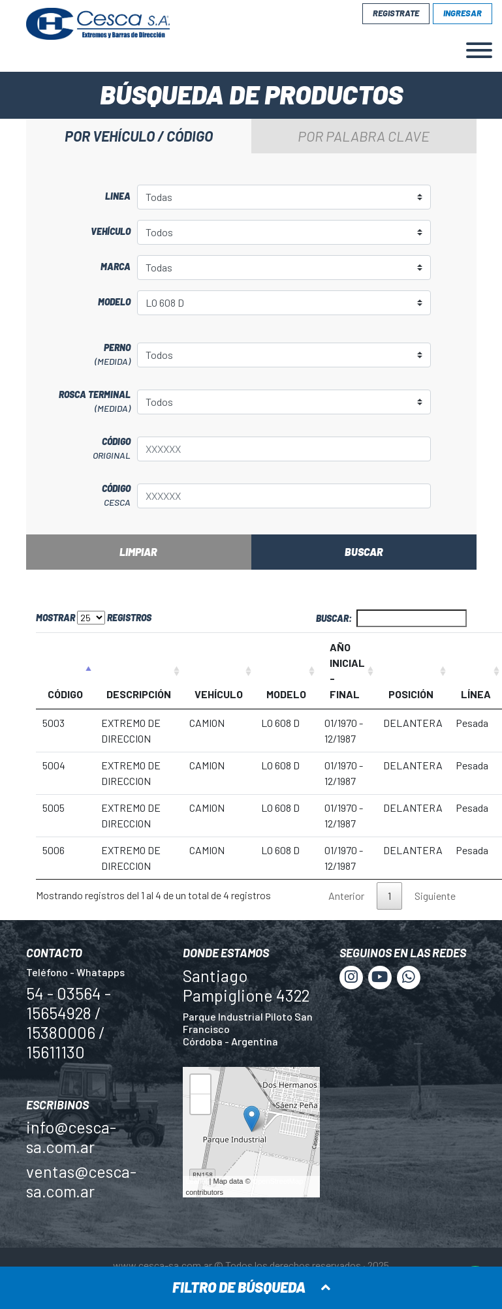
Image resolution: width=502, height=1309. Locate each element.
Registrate (396, 13)
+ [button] (200, 1086)
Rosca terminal (82, 402)
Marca (116, 266)
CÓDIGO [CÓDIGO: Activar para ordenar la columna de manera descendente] (65, 694)
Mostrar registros (93, 617)
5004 (53, 765)
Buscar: (391, 618)
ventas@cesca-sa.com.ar (81, 1181)
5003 (53, 722)
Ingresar (462, 13)
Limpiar (138, 552)
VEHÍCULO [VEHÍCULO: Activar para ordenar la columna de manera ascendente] (219, 694)
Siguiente (435, 895)
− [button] (200, 1106)
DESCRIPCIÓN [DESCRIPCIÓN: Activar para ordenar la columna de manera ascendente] (138, 694)
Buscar (364, 552)
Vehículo (111, 231)
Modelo (114, 301)
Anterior (346, 895)
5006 (53, 850)
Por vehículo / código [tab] (139, 135)
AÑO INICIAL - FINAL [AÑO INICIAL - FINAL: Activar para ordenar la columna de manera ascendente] (347, 670)
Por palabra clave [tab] (364, 135)
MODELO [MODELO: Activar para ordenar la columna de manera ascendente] (286, 694)
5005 (53, 807)
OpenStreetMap (278, 1181)
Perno (82, 355)
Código (82, 449)
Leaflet (197, 1181)
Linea (118, 196)
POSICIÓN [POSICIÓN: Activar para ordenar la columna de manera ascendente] (410, 694)
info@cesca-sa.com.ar (71, 1136)
